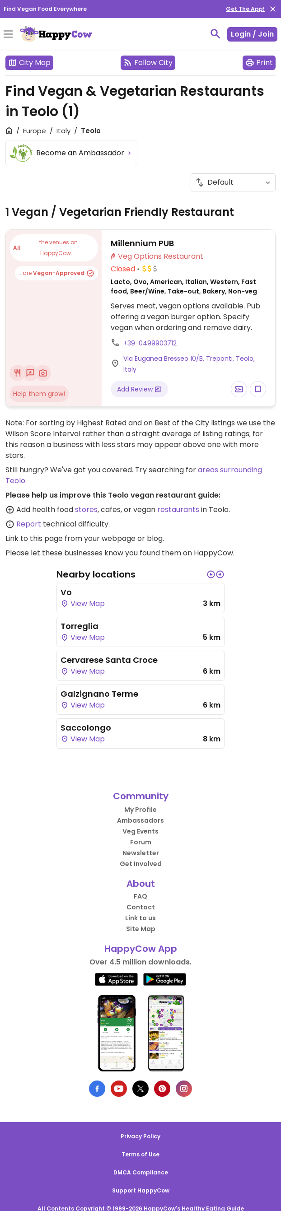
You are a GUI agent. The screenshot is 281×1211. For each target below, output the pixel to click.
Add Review (139, 389)
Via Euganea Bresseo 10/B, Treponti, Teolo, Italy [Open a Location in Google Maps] (189, 364)
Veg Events (140, 831)
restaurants (178, 509)
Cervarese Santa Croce (109, 660)
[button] (210, 574)
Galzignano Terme (99, 693)
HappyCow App (140, 948)
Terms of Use (140, 1154)
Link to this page (34, 538)
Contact (140, 907)
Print (259, 62)
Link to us (140, 917)
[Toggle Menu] (8, 35)
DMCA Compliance (140, 1172)
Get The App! (245, 9)
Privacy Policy (140, 1136)
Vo (66, 592)
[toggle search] (215, 34)
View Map (83, 603)
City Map (29, 62)
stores (86, 509)
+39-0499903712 (150, 343)
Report (28, 524)
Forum (140, 842)
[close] (273, 9)
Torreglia (79, 626)
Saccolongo (86, 727)
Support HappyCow (140, 1190)
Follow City (148, 62)
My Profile (140, 809)
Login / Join (252, 34)
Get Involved (141, 863)
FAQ (140, 896)
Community (141, 796)
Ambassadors (140, 820)
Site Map (140, 928)
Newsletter (140, 852)
